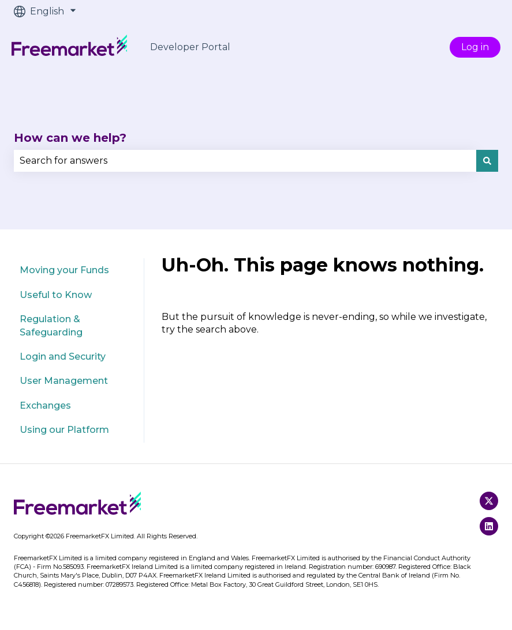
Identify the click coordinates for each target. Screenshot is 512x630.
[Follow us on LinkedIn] (489, 526)
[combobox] (245, 161)
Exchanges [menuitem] (45, 405)
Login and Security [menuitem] (63, 356)
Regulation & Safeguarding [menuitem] (51, 325)
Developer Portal (190, 47)
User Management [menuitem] (64, 380)
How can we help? (70, 138)
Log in (475, 47)
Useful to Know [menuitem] (56, 294)
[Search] (487, 161)
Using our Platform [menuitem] (64, 429)
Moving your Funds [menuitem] (64, 270)
